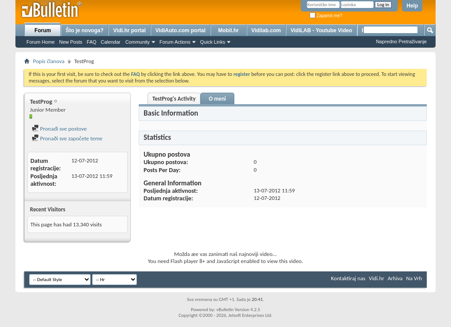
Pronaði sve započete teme (67, 138)
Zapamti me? (326, 15)
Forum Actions (174, 42)
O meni (217, 98)
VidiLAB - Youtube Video (321, 30)
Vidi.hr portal (129, 30)
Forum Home (40, 42)
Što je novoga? (85, 30)
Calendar (111, 42)
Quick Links (212, 42)
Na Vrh (414, 278)
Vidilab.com (266, 30)
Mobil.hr (228, 30)
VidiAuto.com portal (180, 30)
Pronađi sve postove (59, 128)
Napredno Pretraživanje (401, 41)
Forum (42, 30)
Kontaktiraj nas (348, 278)
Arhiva (395, 278)
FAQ (91, 42)
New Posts (70, 42)
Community (137, 42)
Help (412, 6)
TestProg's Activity (174, 98)
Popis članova (48, 61)
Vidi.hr (376, 278)
